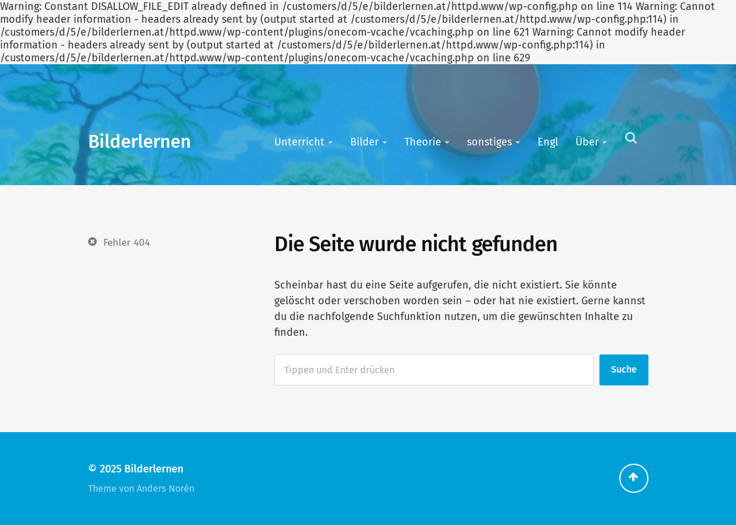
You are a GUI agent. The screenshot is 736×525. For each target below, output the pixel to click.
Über (587, 141)
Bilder (364, 141)
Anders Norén (165, 488)
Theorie (422, 141)
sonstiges (489, 141)
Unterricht (299, 141)
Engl (548, 141)
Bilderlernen (139, 141)
